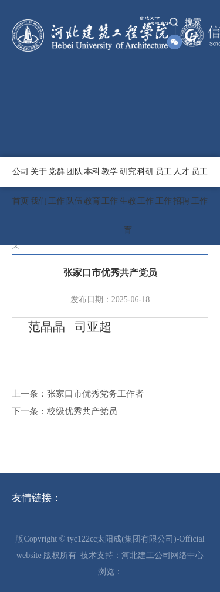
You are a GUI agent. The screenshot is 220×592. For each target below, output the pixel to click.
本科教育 (92, 186)
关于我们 (39, 186)
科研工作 (145, 186)
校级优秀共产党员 (82, 411)
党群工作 (56, 186)
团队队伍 (74, 186)
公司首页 (20, 186)
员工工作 (163, 186)
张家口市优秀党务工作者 (95, 393)
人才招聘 (181, 186)
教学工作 (109, 186)
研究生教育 (128, 201)
